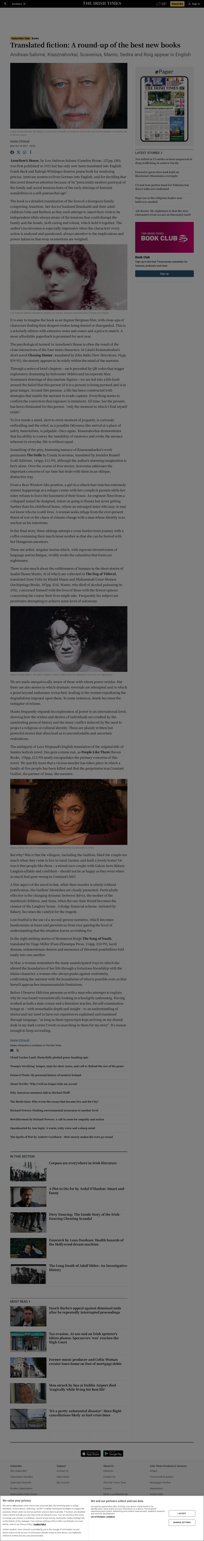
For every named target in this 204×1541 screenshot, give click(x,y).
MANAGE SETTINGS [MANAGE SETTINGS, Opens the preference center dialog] (182, 1522)
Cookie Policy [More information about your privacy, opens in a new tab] (40, 1524)
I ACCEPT (182, 1513)
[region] (102, 1518)
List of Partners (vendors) (103, 1517)
